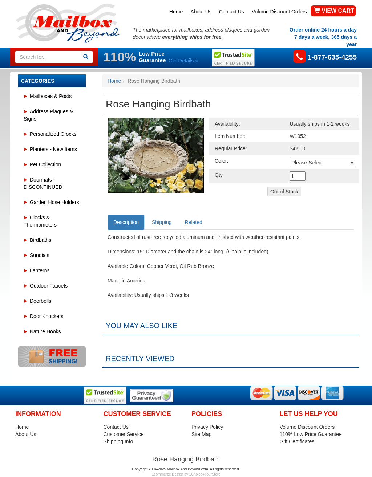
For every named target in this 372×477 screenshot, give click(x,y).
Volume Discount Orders (279, 12)
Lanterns (39, 270)
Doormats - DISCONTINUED (43, 183)
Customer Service (124, 434)
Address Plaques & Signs (48, 115)
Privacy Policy (207, 427)
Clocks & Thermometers (40, 221)
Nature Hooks (45, 331)
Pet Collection (45, 164)
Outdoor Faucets (49, 286)
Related (193, 222)
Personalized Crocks (53, 134)
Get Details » (183, 61)
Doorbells (40, 301)
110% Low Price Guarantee (311, 434)
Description (126, 222)
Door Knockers (47, 316)
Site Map (201, 434)
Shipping (162, 222)
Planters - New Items (53, 149)
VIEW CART (334, 11)
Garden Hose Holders (54, 202)
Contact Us (231, 12)
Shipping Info (118, 441)
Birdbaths (40, 240)
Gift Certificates (297, 441)
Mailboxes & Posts (51, 96)
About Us (200, 12)
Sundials (39, 255)
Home (176, 12)
